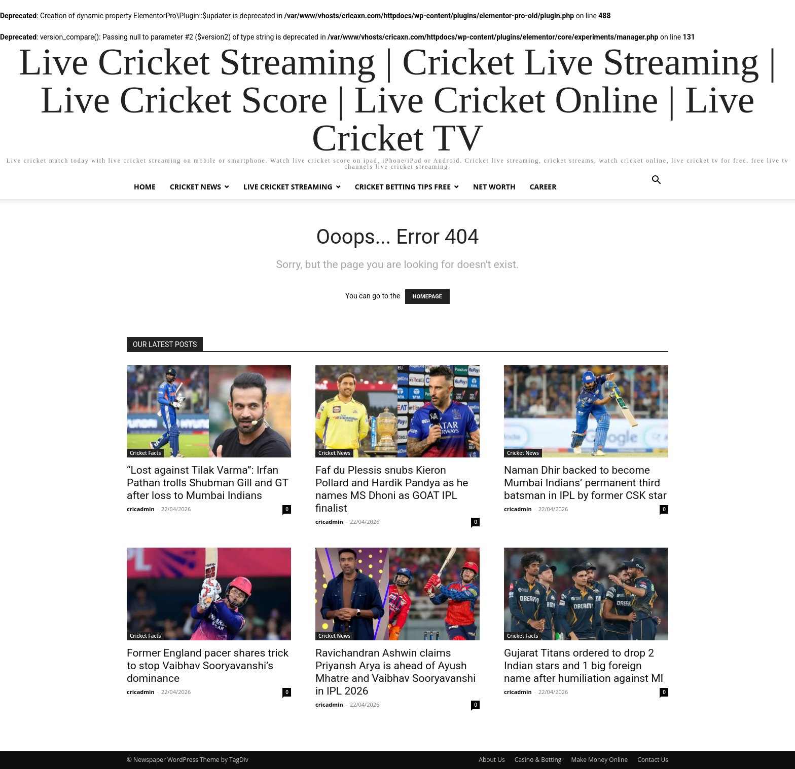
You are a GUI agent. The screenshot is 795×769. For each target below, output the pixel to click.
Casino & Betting (538, 759)
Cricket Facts (145, 452)
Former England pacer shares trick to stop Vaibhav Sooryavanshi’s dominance (207, 665)
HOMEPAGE (427, 296)
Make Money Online (599, 759)
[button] (656, 181)
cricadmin (141, 509)
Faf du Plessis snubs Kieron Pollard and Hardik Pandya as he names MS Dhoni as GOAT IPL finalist (391, 489)
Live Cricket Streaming (288, 186)
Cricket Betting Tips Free (403, 186)
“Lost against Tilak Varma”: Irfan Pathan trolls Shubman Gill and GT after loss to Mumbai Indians (207, 483)
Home (145, 186)
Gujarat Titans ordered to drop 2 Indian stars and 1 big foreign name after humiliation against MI (583, 665)
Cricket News (195, 186)
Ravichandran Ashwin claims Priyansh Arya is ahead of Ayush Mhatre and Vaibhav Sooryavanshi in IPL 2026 (395, 672)
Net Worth (494, 186)
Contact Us (652, 759)
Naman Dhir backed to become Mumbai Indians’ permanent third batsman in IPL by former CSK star (585, 483)
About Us (491, 759)
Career (543, 186)
